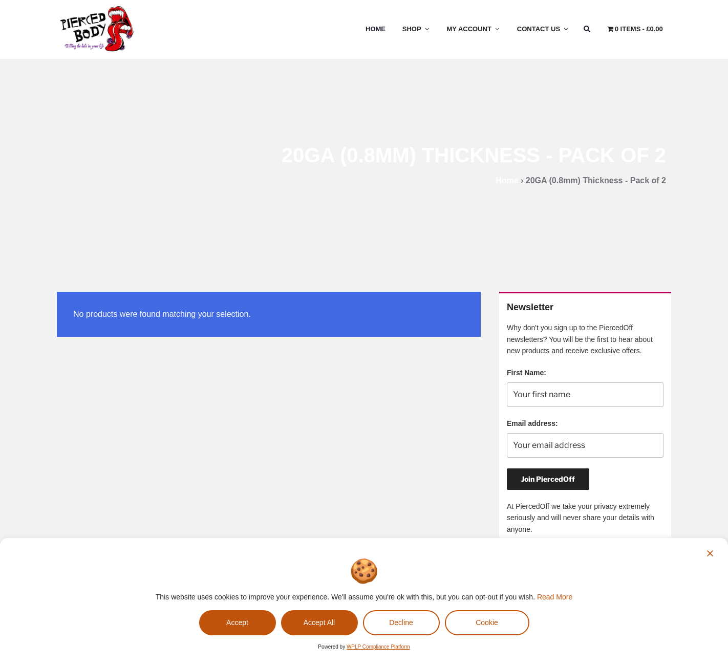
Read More (554, 597)
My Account (474, 29)
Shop (416, 29)
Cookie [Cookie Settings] (487, 622)
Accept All (319, 622)
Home (376, 29)
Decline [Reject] (401, 622)
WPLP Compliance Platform (378, 647)
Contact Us (543, 29)
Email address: (532, 423)
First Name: (526, 373)
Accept (237, 622)
